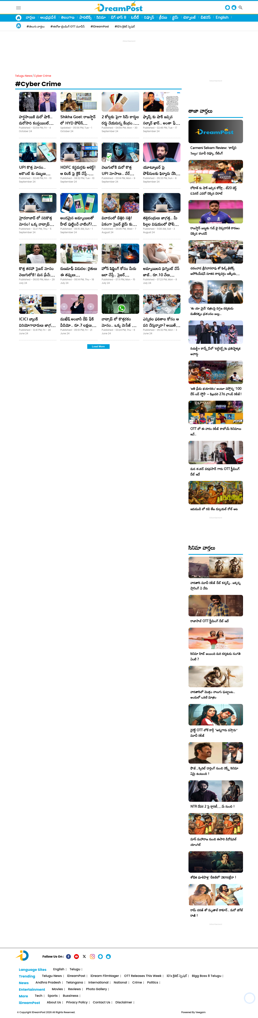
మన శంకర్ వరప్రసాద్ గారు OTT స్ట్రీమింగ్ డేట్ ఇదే (215, 471)
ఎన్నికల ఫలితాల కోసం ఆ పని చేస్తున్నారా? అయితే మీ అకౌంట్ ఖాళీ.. (161, 325)
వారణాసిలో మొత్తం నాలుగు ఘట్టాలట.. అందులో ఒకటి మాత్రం (212, 694)
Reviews (74, 989)
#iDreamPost (100, 26)
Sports (53, 996)
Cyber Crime (42, 76)
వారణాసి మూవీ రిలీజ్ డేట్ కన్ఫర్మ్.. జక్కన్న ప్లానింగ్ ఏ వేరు (215, 585)
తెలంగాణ (67, 17)
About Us (54, 1002)
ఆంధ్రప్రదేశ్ (48, 17)
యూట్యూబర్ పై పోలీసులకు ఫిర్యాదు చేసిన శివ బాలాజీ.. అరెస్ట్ (160, 173)
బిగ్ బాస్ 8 (118, 17)
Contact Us (101, 1002)
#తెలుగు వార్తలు (36, 26)
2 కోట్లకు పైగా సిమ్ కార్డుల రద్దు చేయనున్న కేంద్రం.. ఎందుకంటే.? (120, 123)
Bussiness (70, 996)
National (120, 982)
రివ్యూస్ (149, 17)
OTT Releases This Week (143, 976)
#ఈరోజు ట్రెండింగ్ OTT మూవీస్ (67, 26)
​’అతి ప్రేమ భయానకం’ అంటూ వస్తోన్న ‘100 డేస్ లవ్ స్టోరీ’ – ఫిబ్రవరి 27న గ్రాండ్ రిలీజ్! (216, 391)
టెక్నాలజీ (189, 17)
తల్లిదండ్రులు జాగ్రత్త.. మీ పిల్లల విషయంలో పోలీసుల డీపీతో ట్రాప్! (161, 224)
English (222, 17)
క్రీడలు (163, 17)
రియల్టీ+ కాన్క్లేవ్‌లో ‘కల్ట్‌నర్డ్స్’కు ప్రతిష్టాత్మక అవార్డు (215, 351)
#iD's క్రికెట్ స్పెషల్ (125, 26)
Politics (152, 982)
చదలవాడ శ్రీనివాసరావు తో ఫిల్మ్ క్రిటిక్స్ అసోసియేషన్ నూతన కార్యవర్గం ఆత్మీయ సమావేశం (213, 273)
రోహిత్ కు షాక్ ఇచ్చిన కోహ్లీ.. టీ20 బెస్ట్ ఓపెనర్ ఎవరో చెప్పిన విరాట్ (213, 191)
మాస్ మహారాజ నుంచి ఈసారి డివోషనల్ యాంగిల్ (213, 842)
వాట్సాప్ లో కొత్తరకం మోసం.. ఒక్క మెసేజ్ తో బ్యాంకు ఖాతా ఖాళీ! (119, 325)
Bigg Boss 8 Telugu (206, 976)
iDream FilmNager (105, 976)
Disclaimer (123, 1002)
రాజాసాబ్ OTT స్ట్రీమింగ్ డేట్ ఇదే (209, 621)
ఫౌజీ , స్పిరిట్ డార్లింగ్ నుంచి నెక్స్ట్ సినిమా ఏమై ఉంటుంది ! (214, 771)
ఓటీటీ (135, 17)
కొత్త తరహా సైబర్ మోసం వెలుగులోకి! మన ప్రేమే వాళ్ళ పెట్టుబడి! (36, 275)
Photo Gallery (96, 989)
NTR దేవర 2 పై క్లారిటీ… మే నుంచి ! (212, 806)
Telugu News (23, 76)
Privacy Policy (77, 1002)
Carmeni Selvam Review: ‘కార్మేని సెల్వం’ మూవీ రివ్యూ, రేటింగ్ (213, 150)
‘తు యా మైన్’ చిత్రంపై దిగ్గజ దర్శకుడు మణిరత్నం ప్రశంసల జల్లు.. (211, 311)
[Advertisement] (129, 52)
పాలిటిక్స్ (85, 17)
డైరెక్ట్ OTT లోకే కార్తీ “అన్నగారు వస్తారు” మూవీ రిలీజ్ (213, 733)
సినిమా (101, 17)
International (98, 982)
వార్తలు (30, 17)
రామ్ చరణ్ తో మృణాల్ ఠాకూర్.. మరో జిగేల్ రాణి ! (216, 913)
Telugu (75, 969)
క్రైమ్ (175, 17)
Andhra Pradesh (48, 982)
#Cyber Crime (38, 83)
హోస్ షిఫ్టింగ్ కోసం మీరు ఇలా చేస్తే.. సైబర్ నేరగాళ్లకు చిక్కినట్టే (119, 275)
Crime (137, 982)
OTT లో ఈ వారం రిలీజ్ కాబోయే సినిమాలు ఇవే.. (215, 431)
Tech (38, 996)
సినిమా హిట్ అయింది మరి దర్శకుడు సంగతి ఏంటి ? (215, 656)
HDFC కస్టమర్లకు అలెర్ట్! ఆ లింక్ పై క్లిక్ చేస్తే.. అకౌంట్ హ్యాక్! (78, 173)
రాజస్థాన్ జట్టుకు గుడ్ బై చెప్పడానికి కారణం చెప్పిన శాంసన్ (215, 231)
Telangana (74, 982)
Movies (57, 989)
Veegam (200, 1012)
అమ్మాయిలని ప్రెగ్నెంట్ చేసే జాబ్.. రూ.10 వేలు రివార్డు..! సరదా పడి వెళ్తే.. (161, 275)
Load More (98, 346)
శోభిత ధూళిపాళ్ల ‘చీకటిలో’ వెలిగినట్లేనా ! (213, 877)
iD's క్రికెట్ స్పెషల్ (177, 976)
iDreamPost (76, 976)
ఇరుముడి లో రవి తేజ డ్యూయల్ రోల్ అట (214, 509)
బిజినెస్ (205, 17)
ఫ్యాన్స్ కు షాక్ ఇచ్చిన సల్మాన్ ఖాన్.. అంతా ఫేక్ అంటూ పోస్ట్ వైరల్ (160, 123)
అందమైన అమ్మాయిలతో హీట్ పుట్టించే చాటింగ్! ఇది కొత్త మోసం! (77, 224)
